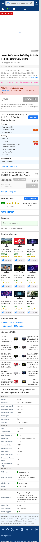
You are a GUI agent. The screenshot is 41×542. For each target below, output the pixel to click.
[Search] (20, 3)
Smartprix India (6, 536)
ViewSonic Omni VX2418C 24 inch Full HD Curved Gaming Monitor (32, 277)
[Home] (3, 9)
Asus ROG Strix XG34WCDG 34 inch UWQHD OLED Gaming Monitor (6, 303)
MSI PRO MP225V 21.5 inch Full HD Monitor (5, 277)
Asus (22, 67)
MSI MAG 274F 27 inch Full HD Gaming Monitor (19, 277)
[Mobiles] (19, 9)
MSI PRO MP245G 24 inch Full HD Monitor (31, 303)
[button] (19, 166)
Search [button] (30, 99)
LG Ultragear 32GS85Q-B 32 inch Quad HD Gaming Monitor (6, 250)
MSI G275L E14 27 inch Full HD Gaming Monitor (19, 303)
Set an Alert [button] (5, 90)
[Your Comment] (19, 223)
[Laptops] (25, 9)
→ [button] (9, 192)
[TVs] (31, 9)
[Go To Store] (10, 181)
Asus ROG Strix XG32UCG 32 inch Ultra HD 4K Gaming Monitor (19, 250)
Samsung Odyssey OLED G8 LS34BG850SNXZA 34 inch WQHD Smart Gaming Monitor (32, 250)
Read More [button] (34, 77)
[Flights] (14, 9)
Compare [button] (33, 117)
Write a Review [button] (31, 198)
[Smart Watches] (36, 9)
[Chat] (8, 9)
